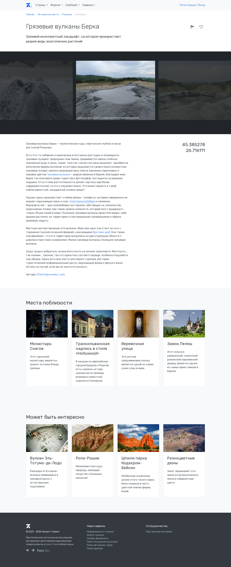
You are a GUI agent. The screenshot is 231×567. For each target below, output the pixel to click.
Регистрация (188, 5)
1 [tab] (103, 124)
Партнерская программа (159, 531)
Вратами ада (101, 232)
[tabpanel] (115, 90)
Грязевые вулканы (58, 174)
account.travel (51, 544)
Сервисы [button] (87, 5)
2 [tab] (108, 124)
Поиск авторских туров (99, 545)
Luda (62, 274)
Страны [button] (41, 5)
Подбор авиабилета (97, 538)
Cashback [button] (71, 5)
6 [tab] (127, 124)
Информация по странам (100, 531)
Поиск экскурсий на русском (102, 541)
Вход (202, 5)
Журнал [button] (55, 5)
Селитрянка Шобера (82, 201)
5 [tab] (122, 124)
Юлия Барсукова (47, 274)
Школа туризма (95, 535)
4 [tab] (118, 124)
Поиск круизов (95, 548)
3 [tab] (113, 124)
